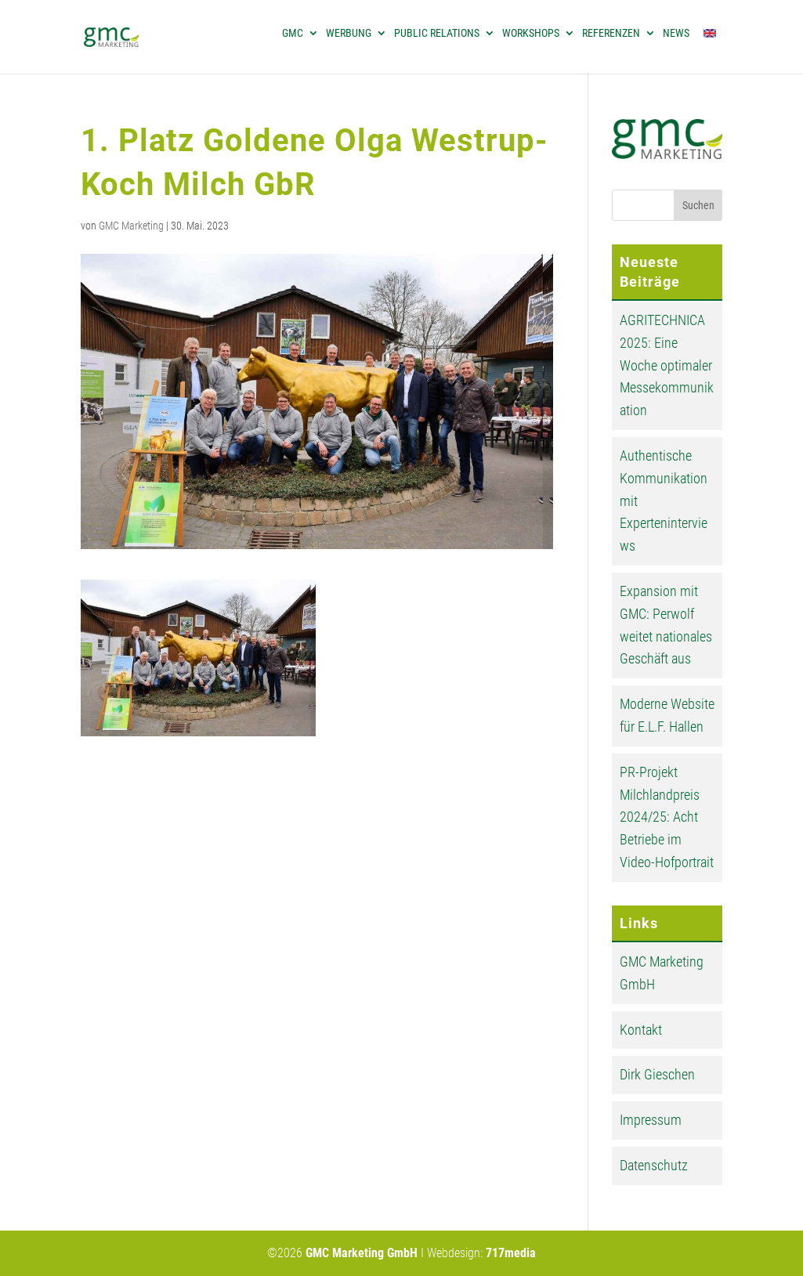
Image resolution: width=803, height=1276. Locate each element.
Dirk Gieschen (657, 1074)
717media (511, 1252)
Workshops (530, 33)
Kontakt (641, 1029)
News (676, 33)
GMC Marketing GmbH (362, 1252)
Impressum (651, 1120)
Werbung (348, 33)
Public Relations (436, 33)
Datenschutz (654, 1165)
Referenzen (611, 33)
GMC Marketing (131, 225)
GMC (292, 33)
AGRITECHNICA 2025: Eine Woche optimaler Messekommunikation (667, 365)
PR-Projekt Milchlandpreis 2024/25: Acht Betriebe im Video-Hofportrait (667, 817)
